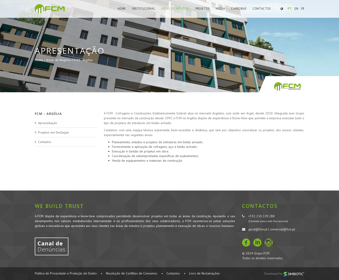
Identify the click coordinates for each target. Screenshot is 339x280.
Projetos (203, 9)
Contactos (262, 9)
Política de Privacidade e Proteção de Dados (66, 273)
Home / (40, 60)
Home (122, 9)
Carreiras (239, 9)
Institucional (143, 9)
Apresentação (47, 123)
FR (302, 9)
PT (290, 9)
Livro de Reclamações (204, 273)
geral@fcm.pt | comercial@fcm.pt (271, 229)
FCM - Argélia (83, 60)
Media (220, 9)
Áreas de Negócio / (60, 60)
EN (296, 9)
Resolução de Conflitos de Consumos (131, 273)
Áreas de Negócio (175, 9)
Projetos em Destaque (53, 132)
